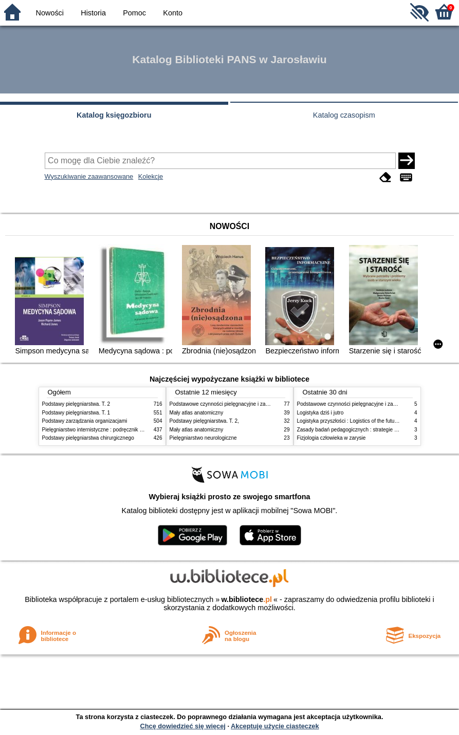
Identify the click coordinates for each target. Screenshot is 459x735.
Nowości (50, 13)
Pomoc (134, 13)
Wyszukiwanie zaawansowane (89, 176)
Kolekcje (150, 176)
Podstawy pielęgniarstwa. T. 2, (204, 421)
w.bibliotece (246, 599)
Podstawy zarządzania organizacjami (84, 421)
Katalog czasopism (344, 115)
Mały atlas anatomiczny (197, 413)
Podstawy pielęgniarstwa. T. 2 (76, 404)
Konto (172, 13)
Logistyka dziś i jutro (320, 413)
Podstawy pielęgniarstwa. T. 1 (76, 413)
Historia (93, 13)
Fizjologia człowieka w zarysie (331, 438)
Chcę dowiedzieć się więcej (182, 726)
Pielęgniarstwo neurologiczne (203, 438)
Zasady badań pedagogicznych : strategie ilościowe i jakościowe (371, 429)
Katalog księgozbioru (114, 115)
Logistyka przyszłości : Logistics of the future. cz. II (355, 421)
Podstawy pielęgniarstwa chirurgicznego (88, 438)
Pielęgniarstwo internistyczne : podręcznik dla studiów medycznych (119, 429)
